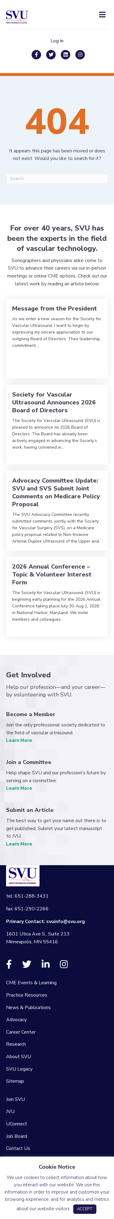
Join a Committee (28, 762)
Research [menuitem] (16, 1044)
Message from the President (54, 308)
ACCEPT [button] (85, 1209)
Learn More (19, 740)
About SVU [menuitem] (18, 1056)
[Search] (57, 179)
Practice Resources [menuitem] (26, 995)
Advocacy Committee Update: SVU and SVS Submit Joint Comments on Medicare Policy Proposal (56, 492)
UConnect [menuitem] (16, 1124)
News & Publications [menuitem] (28, 1007)
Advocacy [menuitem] (16, 1019)
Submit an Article (30, 810)
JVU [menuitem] (10, 1111)
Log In (57, 41)
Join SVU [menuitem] (15, 1099)
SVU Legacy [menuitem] (19, 1069)
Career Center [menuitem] (21, 1032)
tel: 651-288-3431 (27, 896)
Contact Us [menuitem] (18, 1148)
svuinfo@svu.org (65, 921)
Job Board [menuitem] (16, 1136)
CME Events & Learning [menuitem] (31, 982)
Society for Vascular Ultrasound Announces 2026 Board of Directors (54, 402)
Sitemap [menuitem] (15, 1081)
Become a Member (30, 714)
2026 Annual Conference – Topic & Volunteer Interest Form (52, 574)
